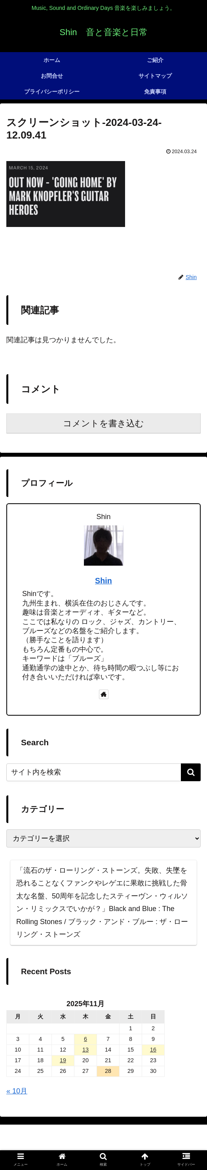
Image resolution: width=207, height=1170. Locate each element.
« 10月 (16, 1091)
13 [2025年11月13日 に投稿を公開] (85, 1049)
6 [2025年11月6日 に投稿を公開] (85, 1039)
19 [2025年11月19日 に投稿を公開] (63, 1060)
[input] (103, 772)
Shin (103, 580)
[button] (191, 772)
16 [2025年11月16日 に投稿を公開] (153, 1049)
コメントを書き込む (103, 423)
